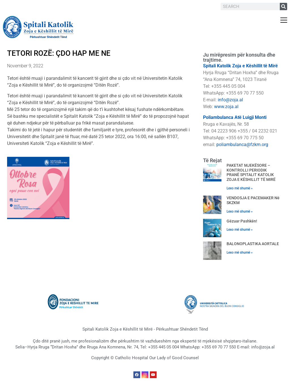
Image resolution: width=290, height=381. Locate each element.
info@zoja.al (230, 99)
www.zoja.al (226, 106)
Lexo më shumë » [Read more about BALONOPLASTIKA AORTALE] (240, 252)
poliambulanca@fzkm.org (242, 144)
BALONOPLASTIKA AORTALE (253, 243)
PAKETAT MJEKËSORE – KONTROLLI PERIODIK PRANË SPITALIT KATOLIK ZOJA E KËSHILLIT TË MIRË (251, 172)
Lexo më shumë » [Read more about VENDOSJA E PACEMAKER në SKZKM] (240, 211)
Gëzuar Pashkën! (242, 221)
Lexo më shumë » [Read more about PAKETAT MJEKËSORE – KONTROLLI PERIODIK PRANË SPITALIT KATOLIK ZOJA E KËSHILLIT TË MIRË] (240, 188)
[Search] (283, 6)
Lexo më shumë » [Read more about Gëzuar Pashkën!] (240, 230)
